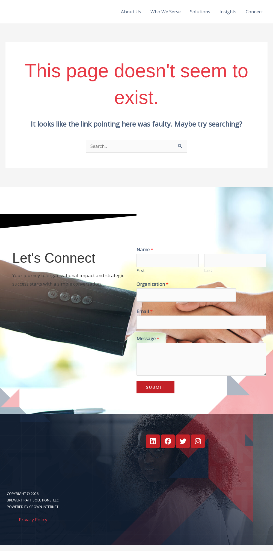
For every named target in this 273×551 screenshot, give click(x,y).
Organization (152, 289)
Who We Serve (165, 14)
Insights (227, 14)
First (140, 275)
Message (147, 345)
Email (144, 317)
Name (144, 254)
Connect (254, 14)
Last (208, 275)
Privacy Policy (33, 526)
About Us (131, 14)
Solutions (200, 14)
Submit (155, 393)
